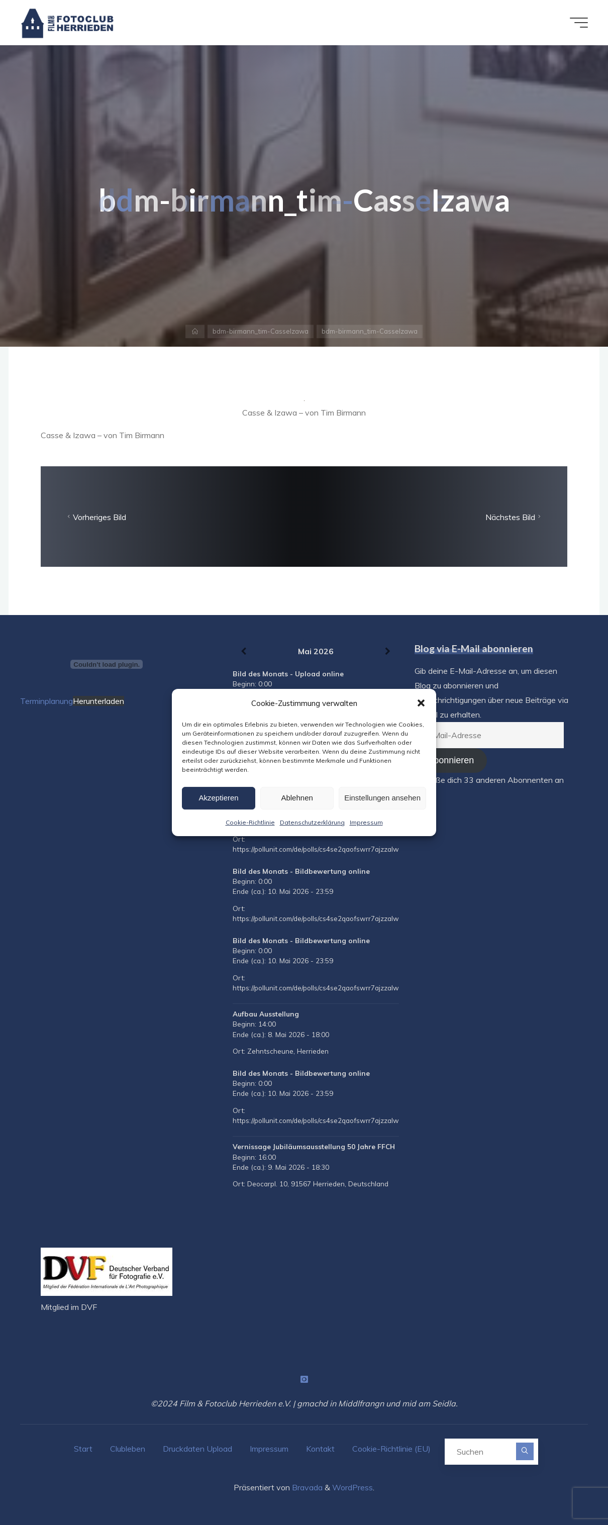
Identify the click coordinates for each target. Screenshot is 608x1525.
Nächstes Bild (514, 517)
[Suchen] (525, 1451)
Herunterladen (98, 701)
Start (83, 1449)
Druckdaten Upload (197, 1449)
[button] (421, 703)
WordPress (352, 1487)
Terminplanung (46, 701)
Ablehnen (297, 797)
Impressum (366, 822)
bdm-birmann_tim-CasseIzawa (261, 331)
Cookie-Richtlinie (250, 822)
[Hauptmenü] (579, 23)
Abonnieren (451, 760)
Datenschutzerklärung (312, 822)
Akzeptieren (218, 797)
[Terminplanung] (106, 664)
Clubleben (127, 1449)
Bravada (306, 1487)
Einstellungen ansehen (382, 797)
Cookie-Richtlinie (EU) (391, 1449)
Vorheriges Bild (95, 517)
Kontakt (320, 1449)
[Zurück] (244, 651)
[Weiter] (388, 651)
